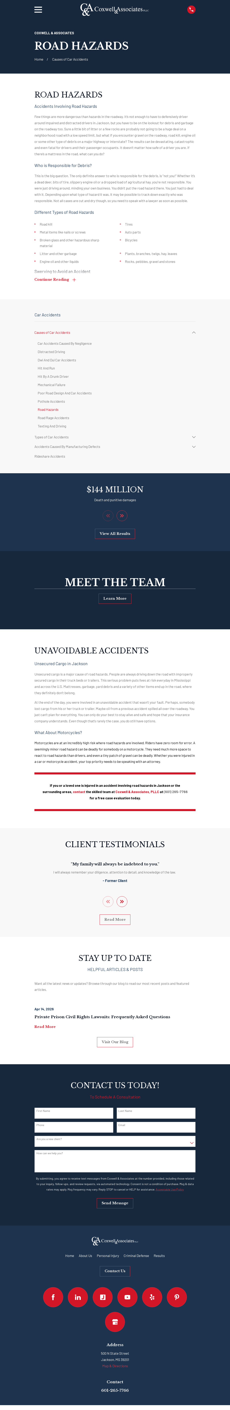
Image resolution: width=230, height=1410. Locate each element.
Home (69, 1257)
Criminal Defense (136, 1257)
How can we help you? (49, 1154)
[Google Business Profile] (115, 1323)
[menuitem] (112, 333)
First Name (43, 1112)
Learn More (115, 599)
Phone (40, 1126)
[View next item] (122, 516)
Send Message (115, 1204)
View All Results (115, 535)
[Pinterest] (177, 1299)
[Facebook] (53, 1299)
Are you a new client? (49, 1140)
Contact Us (115, 1272)
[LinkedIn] (78, 1299)
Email (121, 1126)
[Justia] (103, 1299)
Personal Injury (108, 1257)
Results (159, 1257)
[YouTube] (127, 1299)
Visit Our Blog (115, 1043)
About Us (85, 1257)
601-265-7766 (115, 1392)
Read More (115, 921)
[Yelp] (152, 1299)
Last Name (125, 1112)
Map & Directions (115, 1367)
